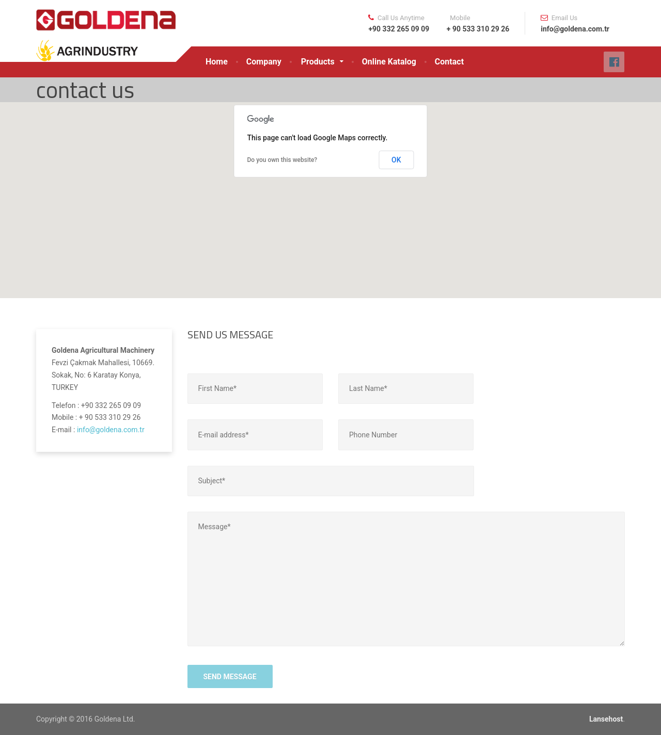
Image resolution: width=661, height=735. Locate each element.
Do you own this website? (282, 160)
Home (217, 62)
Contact (449, 62)
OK (396, 160)
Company (263, 62)
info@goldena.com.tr (111, 430)
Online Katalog (389, 62)
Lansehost (606, 719)
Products (318, 62)
